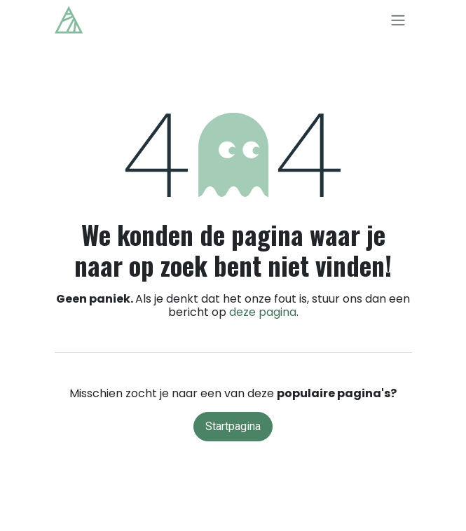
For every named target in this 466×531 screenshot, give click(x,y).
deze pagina (262, 312)
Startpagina (233, 426)
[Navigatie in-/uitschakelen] (398, 20)
